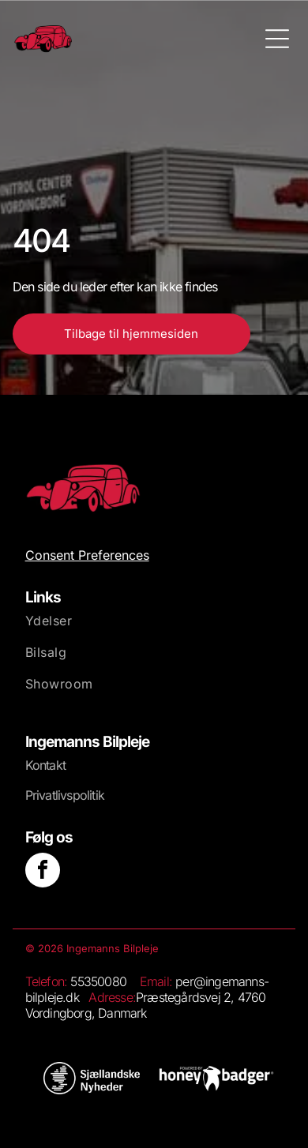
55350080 (98, 981)
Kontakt (45, 765)
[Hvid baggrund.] (91, 1078)
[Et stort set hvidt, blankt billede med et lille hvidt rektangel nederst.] (216, 1078)
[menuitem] (154, 628)
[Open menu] (277, 39)
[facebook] (42, 872)
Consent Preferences (87, 555)
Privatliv (46, 795)
